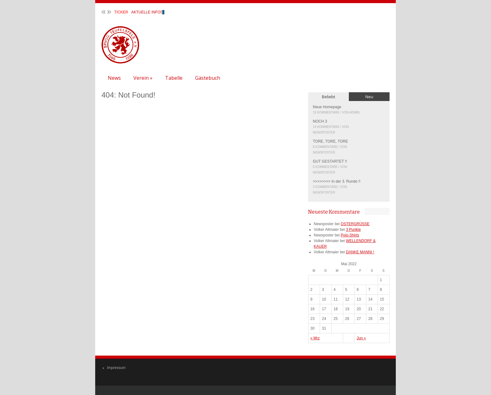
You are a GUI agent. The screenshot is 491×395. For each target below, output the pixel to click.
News (114, 77)
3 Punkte (353, 229)
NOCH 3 (320, 121)
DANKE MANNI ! (360, 252)
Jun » (361, 338)
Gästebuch (207, 77)
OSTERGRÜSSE (355, 224)
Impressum (116, 368)
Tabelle (174, 77)
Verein (142, 77)
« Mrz (315, 338)
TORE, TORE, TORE (330, 141)
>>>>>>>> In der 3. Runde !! (336, 181)
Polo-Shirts (350, 235)
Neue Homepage (327, 107)
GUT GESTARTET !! (330, 161)
